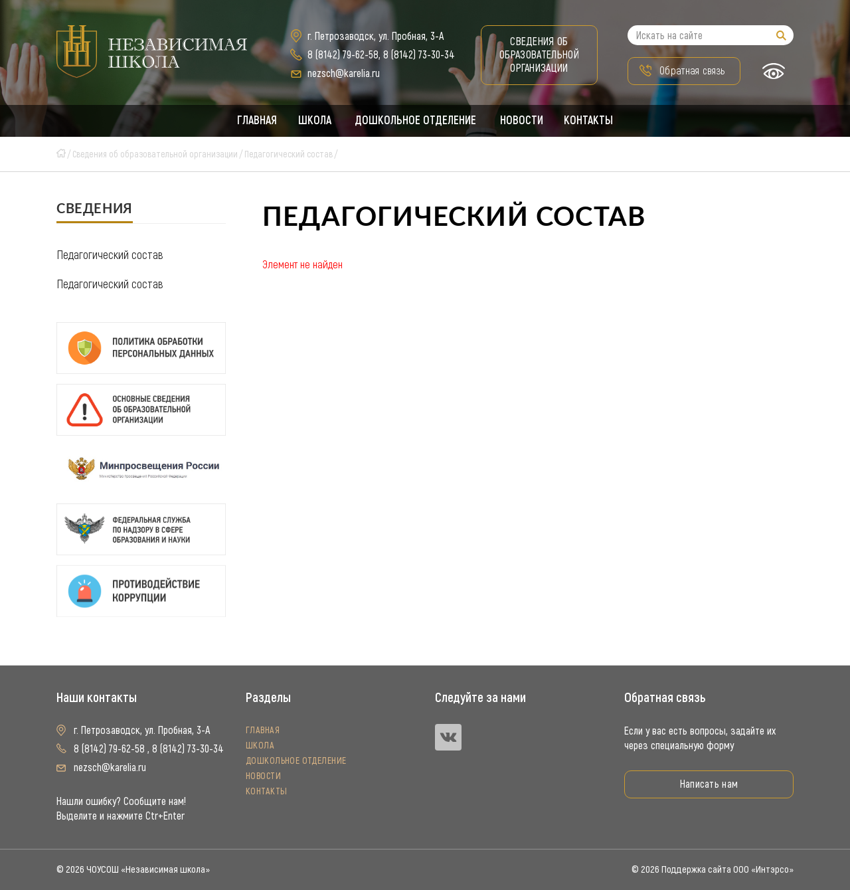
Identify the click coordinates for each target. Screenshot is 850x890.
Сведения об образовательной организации (539, 54)
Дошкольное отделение (416, 121)
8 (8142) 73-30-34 (419, 54)
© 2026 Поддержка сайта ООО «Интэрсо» (713, 869)
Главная (255, 121)
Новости (523, 121)
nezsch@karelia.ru (343, 73)
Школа (314, 121)
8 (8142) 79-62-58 (343, 54)
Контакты (591, 121)
